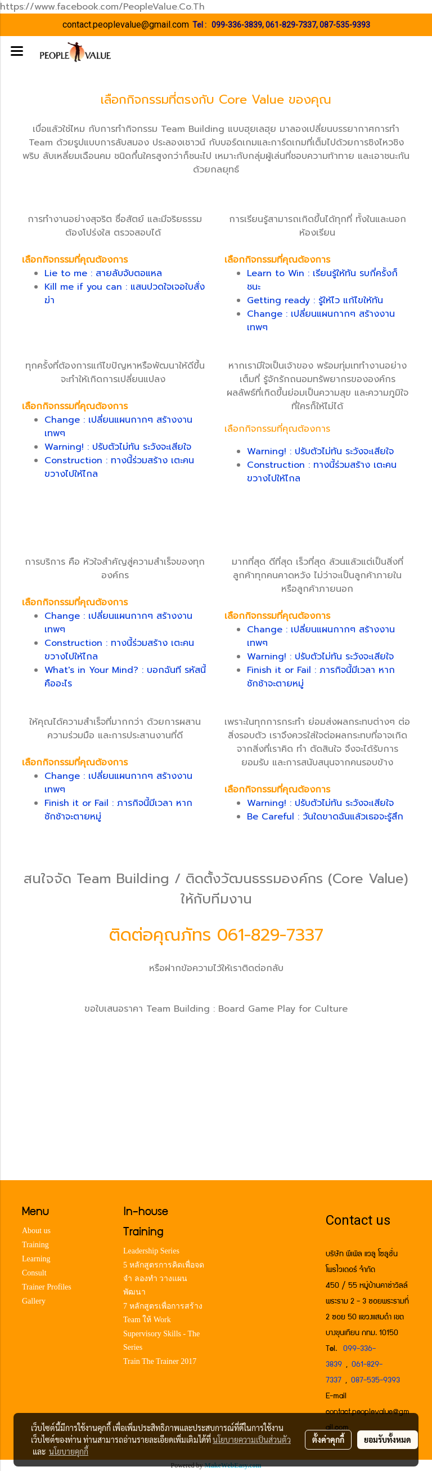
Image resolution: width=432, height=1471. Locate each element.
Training (35, 1244)
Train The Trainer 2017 (159, 1361)
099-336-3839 (237, 24)
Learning (36, 1259)
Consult (34, 1273)
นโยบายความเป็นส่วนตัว (252, 1439)
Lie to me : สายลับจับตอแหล (103, 273)
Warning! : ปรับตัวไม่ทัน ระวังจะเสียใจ (117, 447)
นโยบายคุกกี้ (68, 1451)
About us (36, 1230)
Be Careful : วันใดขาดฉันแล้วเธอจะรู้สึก (325, 816)
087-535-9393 (345, 24)
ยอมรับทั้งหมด (387, 1439)
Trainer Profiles (46, 1287)
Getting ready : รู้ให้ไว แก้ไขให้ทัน (315, 300)
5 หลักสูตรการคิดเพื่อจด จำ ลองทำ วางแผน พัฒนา (163, 1278)
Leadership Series (151, 1251)
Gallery (34, 1301)
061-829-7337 (291, 24)
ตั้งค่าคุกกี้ (328, 1439)
